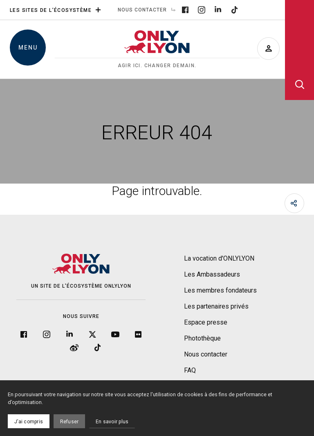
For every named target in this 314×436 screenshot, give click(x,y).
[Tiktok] (234, 9)
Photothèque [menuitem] (202, 338)
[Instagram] (201, 9)
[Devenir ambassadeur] (268, 48)
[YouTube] (115, 334)
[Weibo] (74, 347)
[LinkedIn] (217, 9)
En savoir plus (112, 422)
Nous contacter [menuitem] (149, 9)
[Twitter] (92, 334)
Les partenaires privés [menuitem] (216, 306)
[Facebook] (185, 9)
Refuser (69, 422)
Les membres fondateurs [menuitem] (220, 290)
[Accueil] (157, 49)
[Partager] (294, 203)
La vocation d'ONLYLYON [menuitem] (219, 258)
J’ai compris (28, 422)
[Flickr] (138, 334)
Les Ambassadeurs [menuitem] (212, 274)
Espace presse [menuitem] (205, 322)
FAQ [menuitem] (190, 370)
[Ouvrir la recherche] (299, 50)
